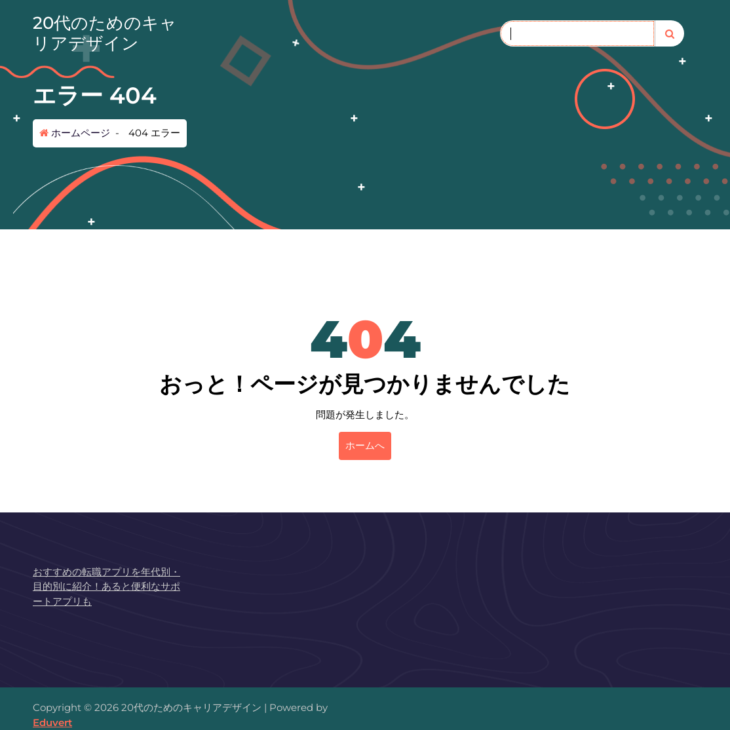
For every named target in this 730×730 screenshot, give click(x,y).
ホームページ (74, 132)
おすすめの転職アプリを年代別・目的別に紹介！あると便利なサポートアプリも (106, 586)
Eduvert (52, 722)
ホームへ (365, 445)
